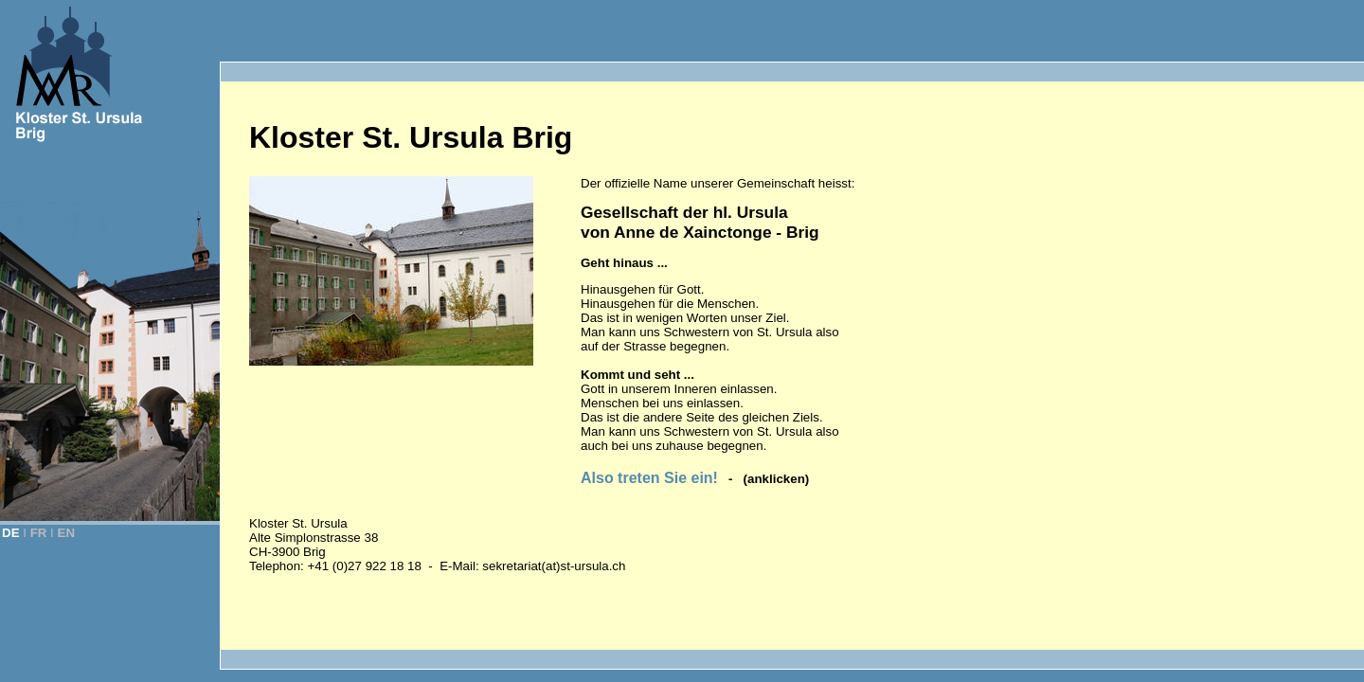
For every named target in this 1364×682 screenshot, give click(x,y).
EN (67, 533)
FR (38, 533)
